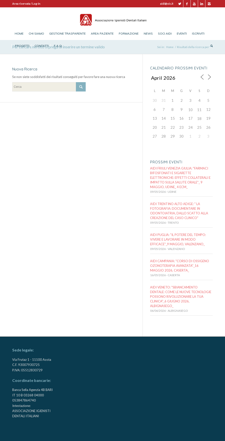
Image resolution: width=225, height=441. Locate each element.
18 (199, 118)
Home (170, 47)
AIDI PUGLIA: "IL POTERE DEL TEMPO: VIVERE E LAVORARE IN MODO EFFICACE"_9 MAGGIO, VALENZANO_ (178, 239)
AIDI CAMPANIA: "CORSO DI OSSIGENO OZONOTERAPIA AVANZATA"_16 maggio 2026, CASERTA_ (179, 265)
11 (199, 109)
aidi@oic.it (166, 3)
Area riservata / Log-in (26, 3)
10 (190, 109)
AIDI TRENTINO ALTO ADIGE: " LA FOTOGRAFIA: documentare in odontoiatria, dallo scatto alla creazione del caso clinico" (179, 211)
